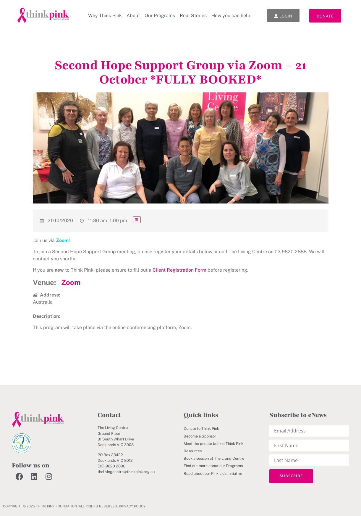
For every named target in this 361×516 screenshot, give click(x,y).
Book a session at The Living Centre (214, 458)
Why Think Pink (105, 15)
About (133, 15)
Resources (193, 451)
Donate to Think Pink (201, 428)
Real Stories (193, 15)
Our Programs (160, 15)
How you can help (230, 15)
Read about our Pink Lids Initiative (213, 473)
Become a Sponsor (200, 436)
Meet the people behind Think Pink (213, 443)
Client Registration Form (179, 270)
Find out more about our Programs (213, 466)
